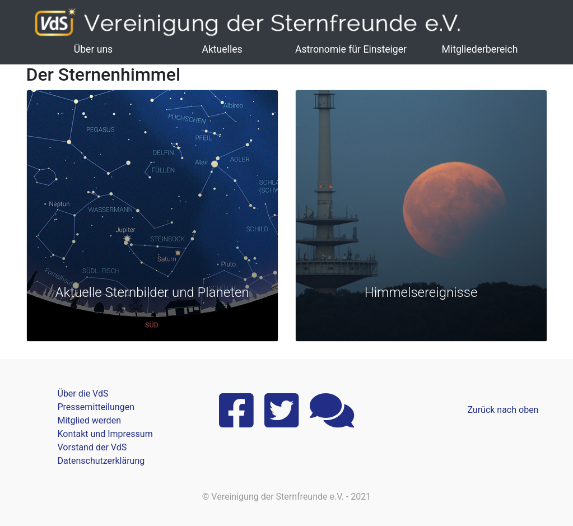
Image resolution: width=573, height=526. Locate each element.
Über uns (93, 49)
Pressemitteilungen (96, 407)
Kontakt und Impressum (105, 434)
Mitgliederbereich (480, 49)
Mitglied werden (89, 420)
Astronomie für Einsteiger (351, 49)
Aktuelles (222, 49)
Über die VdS (83, 393)
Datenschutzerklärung (101, 460)
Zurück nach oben (502, 409)
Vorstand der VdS (92, 447)
